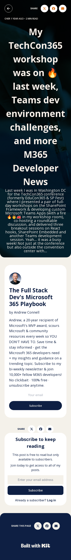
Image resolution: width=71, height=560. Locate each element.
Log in (51, 500)
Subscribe (35, 405)
